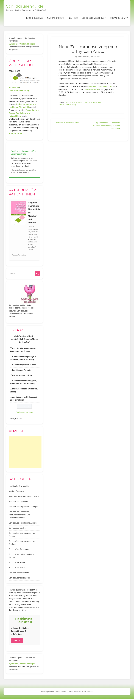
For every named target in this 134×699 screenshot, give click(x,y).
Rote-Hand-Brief (92, 89)
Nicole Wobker (83, 57)
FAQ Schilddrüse (34, 18)
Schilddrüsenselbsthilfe (19, 573)
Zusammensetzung (67, 104)
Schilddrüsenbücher (17, 528)
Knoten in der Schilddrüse (67, 123)
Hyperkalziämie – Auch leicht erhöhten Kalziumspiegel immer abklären (106, 126)
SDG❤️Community (119, 18)
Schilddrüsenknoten (17, 562)
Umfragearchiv (15, 418)
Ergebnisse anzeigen (24, 412)
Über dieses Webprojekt (94, 18)
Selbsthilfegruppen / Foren (24, 365)
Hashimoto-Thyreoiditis (19, 486)
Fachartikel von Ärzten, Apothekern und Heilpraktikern (24, 113)
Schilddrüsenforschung (19, 549)
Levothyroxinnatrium (92, 102)
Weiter (17, 640)
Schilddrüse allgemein (18, 501)
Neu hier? (73, 18)
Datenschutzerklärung (19, 90)
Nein (18, 634)
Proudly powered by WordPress (53, 691)
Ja (13, 634)
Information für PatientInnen (100, 86)
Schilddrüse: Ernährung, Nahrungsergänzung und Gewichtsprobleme (19, 515)
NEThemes (88, 691)
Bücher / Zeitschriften (22, 375)
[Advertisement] (25, 452)
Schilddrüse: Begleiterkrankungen (23, 507)
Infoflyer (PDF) (15, 133)
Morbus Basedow (16, 491)
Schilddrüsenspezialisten (19, 578)
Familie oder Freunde (21, 370)
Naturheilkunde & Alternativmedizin (24, 496)
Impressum (14, 87)
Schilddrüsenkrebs (17, 567)
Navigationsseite (56, 18)
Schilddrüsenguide (24, 6)
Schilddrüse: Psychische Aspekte (23, 523)
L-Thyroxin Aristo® (74, 102)
